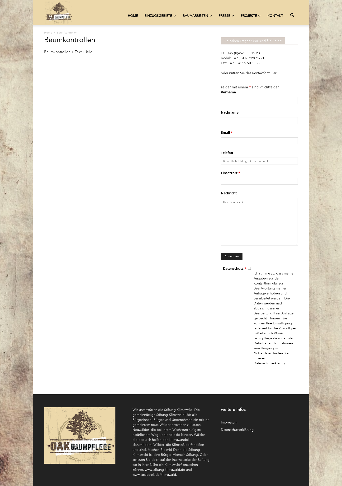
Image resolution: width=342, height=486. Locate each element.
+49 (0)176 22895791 (248, 58)
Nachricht (229, 193)
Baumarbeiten (197, 16)
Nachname (229, 112)
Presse (226, 16)
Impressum (229, 422)
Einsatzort (230, 173)
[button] (292, 15)
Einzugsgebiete (160, 16)
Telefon (227, 152)
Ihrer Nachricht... (259, 221)
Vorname (228, 92)
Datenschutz (234, 268)
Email (227, 132)
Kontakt (275, 16)
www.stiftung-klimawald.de (165, 470)
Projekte (251, 16)
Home (133, 16)
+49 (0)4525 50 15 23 (243, 53)
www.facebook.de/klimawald (154, 475)
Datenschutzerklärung (237, 430)
